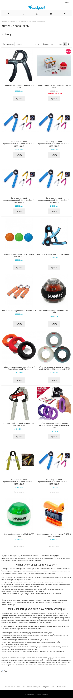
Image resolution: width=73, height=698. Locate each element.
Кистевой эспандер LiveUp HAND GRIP (54, 254)
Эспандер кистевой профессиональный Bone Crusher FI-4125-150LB (19, 482)
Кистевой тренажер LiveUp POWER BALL (54, 312)
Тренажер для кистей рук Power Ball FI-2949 (54, 86)
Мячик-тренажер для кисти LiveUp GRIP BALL (19, 255)
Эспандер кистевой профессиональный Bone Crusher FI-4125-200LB (54, 482)
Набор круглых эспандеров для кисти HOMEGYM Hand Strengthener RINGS (54, 368)
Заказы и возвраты (34, 687)
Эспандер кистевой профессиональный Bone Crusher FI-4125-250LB (54, 144)
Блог (23, 687)
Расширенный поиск (12, 687)
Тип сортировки (8, 44)
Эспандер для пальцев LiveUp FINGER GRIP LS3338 (54, 535)
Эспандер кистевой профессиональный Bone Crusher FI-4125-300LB (19, 200)
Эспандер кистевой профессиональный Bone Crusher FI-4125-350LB (54, 200)
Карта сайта (61, 687)
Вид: (60, 44)
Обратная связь (49, 687)
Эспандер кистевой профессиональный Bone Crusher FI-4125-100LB (19, 144)
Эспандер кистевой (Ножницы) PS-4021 (19, 86)
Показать (46, 44)
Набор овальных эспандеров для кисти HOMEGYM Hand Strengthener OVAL (54, 425)
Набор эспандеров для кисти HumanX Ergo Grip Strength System (19, 368)
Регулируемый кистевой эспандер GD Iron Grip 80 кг (19, 424)
